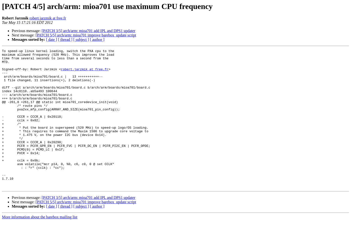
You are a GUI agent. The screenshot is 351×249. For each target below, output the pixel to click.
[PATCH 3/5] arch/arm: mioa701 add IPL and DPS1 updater (89, 31)
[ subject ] (81, 39)
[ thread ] (65, 39)
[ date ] (51, 39)
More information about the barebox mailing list (39, 245)
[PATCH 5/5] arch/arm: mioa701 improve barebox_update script (86, 35)
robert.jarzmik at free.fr (47, 18)
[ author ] (97, 39)
